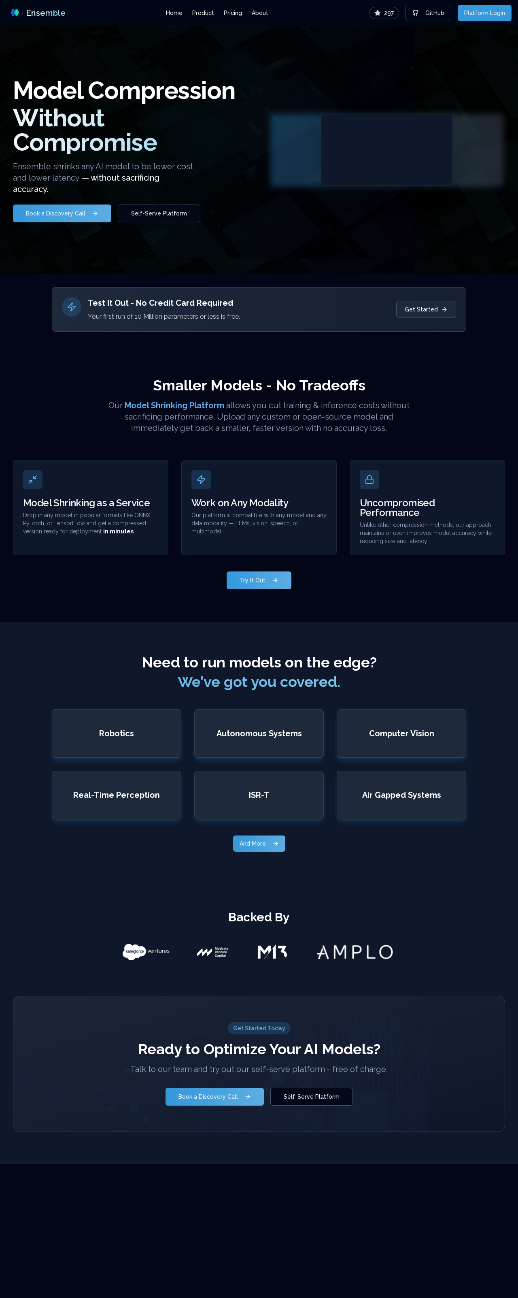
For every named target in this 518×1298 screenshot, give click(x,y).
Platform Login (484, 13)
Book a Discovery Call (62, 213)
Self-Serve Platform (159, 213)
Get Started (426, 309)
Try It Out (259, 580)
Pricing (233, 13)
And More (259, 843)
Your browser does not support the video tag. (387, 150)
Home (174, 13)
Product (203, 13)
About (260, 13)
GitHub (428, 13)
